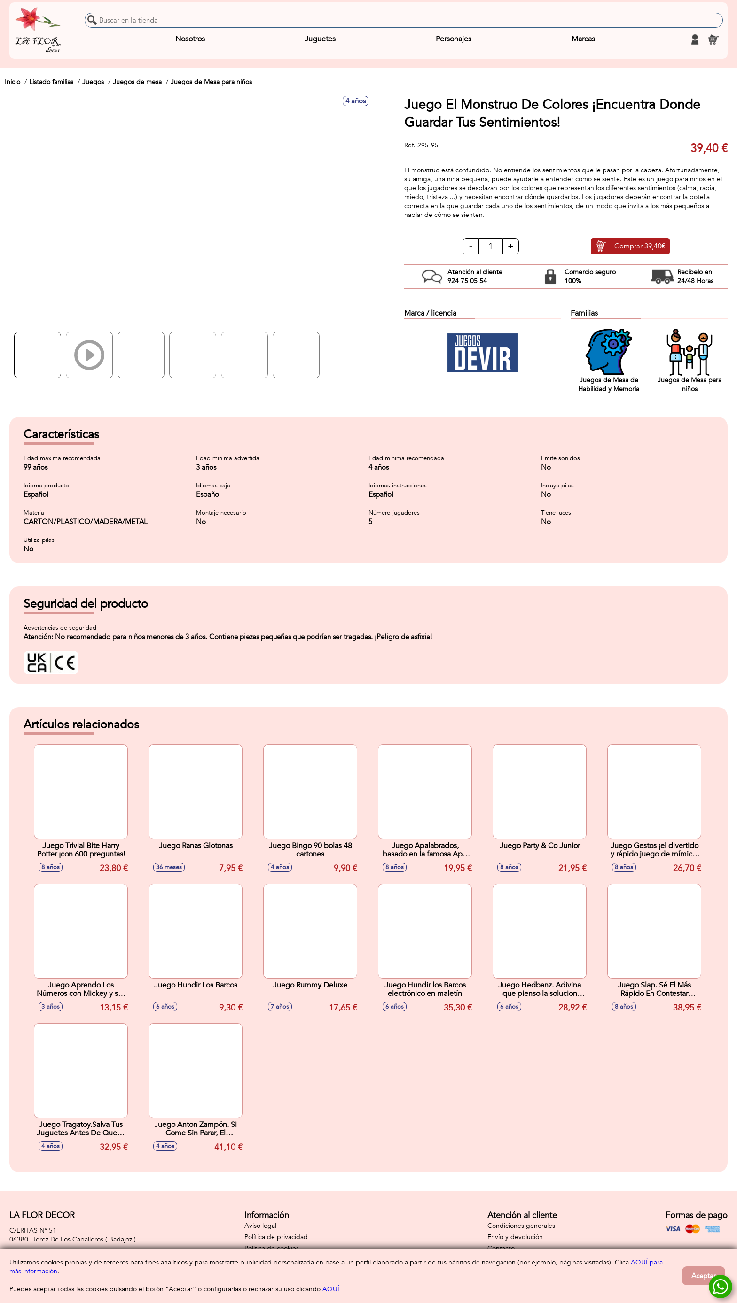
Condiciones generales (521, 1225)
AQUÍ (330, 1289)
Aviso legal (260, 1225)
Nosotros (190, 39)
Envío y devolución (515, 1237)
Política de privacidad (276, 1237)
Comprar (639, 246)
